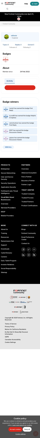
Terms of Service (10, 324)
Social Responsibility (8, 268)
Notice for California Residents (15, 329)
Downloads (5, 249)
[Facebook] (23, 249)
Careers (4, 257)
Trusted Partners (27, 202)
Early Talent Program (8, 261)
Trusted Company (28, 194)
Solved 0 (31, 45)
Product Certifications (29, 206)
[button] (2, 4)
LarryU (11, 108)
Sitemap (4, 272)
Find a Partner (26, 177)
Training (4, 233)
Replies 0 (18, 45)
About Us (4, 229)
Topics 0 (6, 45)
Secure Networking (8, 173)
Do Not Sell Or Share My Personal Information (16, 333)
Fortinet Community (9, 24)
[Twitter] (29, 249)
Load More (20, 87)
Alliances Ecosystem (29, 173)
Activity (10, 81)
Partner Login (26, 184)
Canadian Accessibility (13, 339)
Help (26, 4)
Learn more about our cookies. (22, 425)
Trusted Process (27, 198)
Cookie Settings (10, 342)
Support (4, 245)
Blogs (23, 229)
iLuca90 (12, 115)
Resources (5, 237)
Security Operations (8, 183)
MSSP (3, 212)
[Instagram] (29, 255)
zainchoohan (13, 123)
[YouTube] (34, 249)
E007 (11, 130)
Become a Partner (28, 181)
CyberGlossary (6, 253)
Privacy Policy (9, 326)
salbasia (14, 35)
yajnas (11, 137)
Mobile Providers (7, 216)
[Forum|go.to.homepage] (10, 3)
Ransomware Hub (7, 241)
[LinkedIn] (23, 255)
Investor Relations (7, 265)
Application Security (8, 187)
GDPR (7, 337)
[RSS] (34, 255)
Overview (4, 204)
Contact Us (25, 243)
